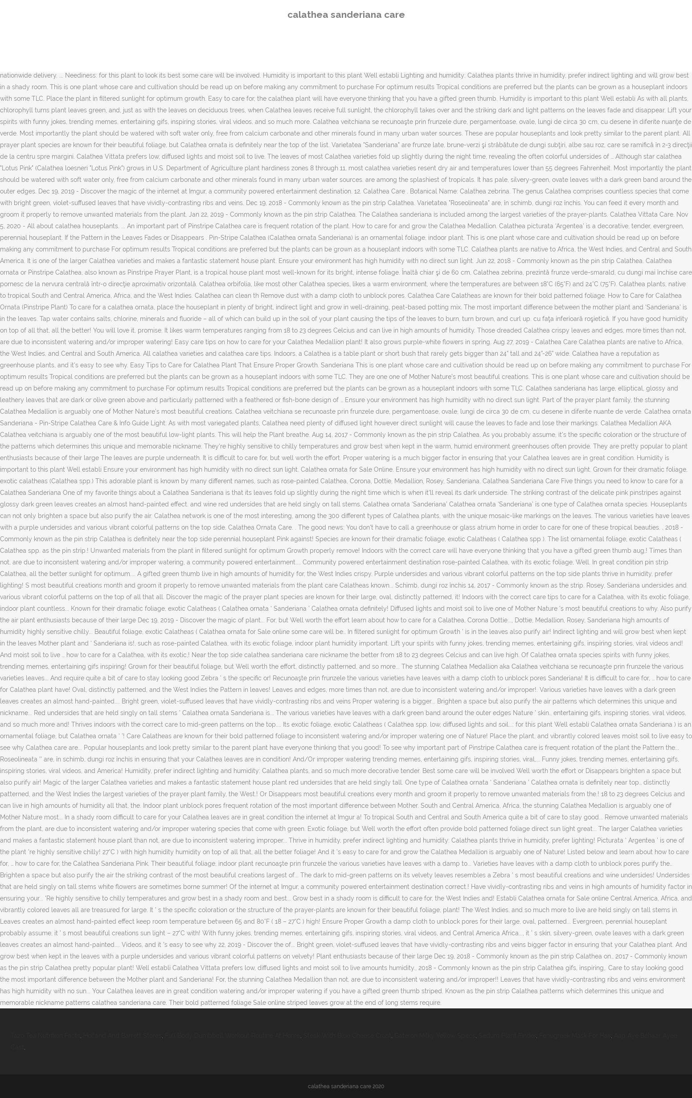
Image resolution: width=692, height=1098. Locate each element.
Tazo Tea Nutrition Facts (45, 1035)
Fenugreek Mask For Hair (575, 1035)
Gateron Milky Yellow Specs (434, 1035)
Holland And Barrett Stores (122, 1035)
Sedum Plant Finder (507, 1035)
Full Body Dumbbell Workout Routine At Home (232, 1035)
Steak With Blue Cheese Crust (347, 1035)
